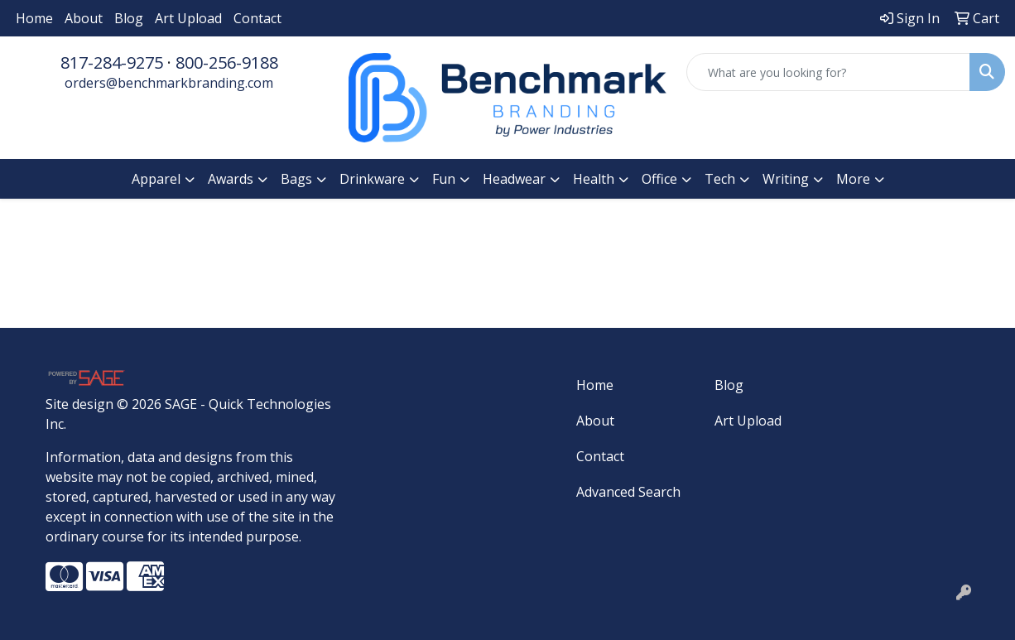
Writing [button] (785, 179)
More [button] (853, 179)
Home (34, 18)
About (84, 18)
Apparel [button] (156, 179)
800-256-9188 (227, 62)
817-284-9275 (111, 62)
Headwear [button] (514, 179)
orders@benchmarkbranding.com (169, 83)
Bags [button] (296, 179)
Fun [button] (443, 179)
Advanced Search (628, 492)
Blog (128, 18)
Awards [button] (230, 179)
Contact (257, 18)
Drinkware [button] (372, 179)
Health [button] (593, 179)
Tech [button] (720, 179)
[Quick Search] (828, 72)
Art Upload (188, 18)
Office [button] (659, 179)
